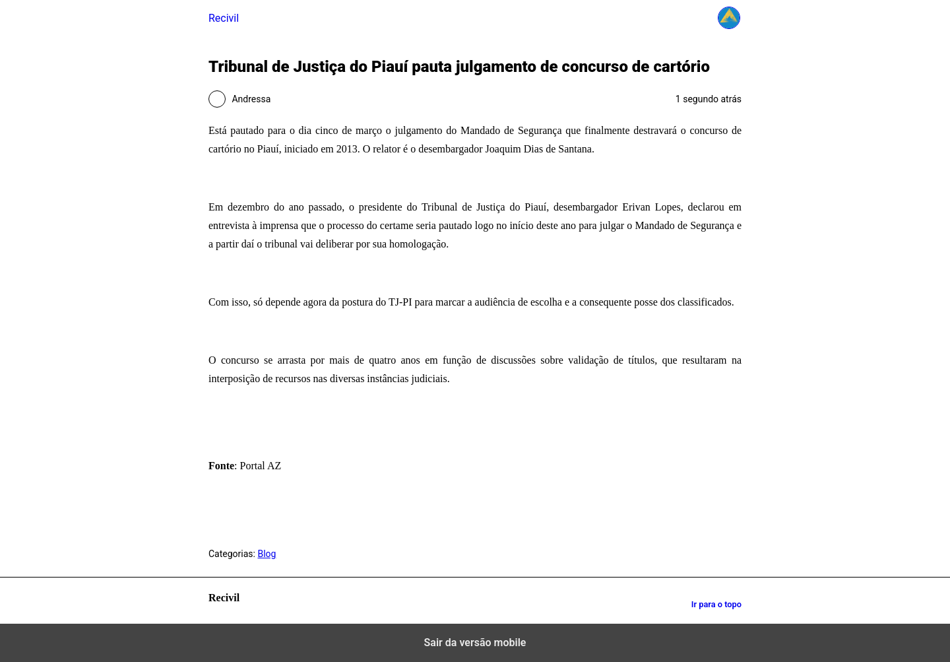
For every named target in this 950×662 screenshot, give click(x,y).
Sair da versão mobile (475, 642)
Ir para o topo (716, 604)
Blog (266, 553)
